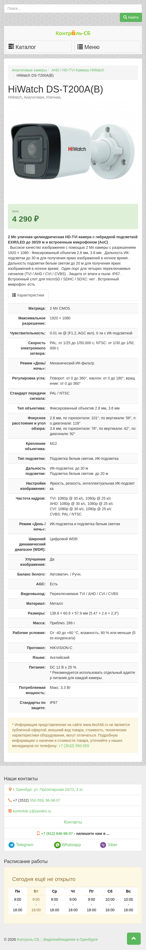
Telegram (20, 844)
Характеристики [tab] (28, 295)
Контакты (73, 822)
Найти (131, 17)
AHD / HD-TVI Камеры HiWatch (77, 70)
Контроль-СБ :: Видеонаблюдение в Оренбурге (57, 939)
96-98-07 (52, 800)
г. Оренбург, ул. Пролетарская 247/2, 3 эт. (48, 789)
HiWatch (15, 97)
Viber (108, 844)
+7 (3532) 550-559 (73, 746)
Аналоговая (34, 97)
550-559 (36, 800)
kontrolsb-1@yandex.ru (32, 811)
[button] (134, 939)
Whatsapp (67, 844)
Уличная (53, 97)
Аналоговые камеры (29, 70)
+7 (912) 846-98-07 (57, 833)
